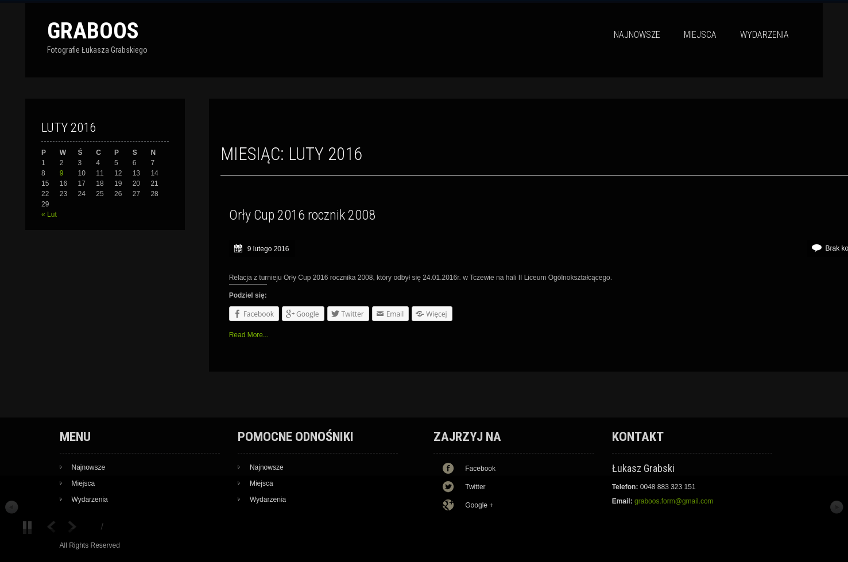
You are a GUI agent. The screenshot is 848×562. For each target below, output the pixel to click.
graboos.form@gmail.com (674, 501)
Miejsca (700, 34)
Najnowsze (637, 34)
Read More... (249, 335)
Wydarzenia (764, 34)
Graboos (93, 30)
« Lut (49, 214)
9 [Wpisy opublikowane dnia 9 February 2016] (62, 173)
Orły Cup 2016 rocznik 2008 (302, 215)
